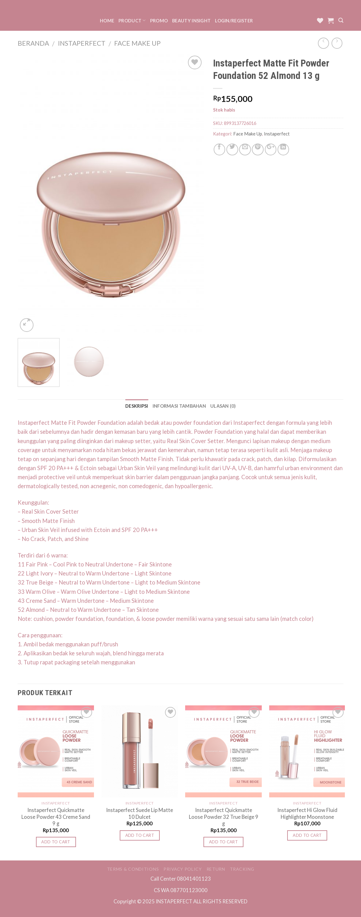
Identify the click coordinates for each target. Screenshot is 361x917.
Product (132, 20)
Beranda (33, 43)
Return (216, 869)
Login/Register (234, 20)
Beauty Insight (191, 20)
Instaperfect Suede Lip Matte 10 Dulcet (139, 813)
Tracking (242, 869)
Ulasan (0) (223, 406)
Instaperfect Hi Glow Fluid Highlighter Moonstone (307, 813)
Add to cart (55, 841)
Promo (159, 20)
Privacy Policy (182, 869)
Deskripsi (136, 406)
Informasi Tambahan (179, 406)
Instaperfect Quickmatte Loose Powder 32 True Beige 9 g (223, 816)
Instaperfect (81, 43)
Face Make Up (137, 43)
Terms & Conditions (133, 869)
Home (107, 20)
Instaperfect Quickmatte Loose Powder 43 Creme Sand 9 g (55, 816)
